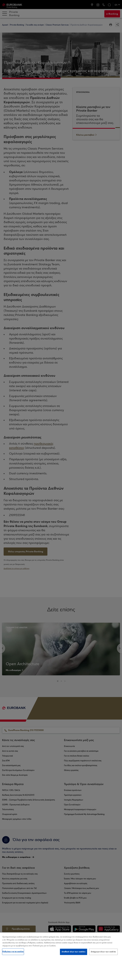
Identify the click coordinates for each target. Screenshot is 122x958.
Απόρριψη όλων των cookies (103, 951)
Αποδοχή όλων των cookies (73, 951)
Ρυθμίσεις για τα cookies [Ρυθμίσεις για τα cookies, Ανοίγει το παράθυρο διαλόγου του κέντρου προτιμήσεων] (13, 951)
